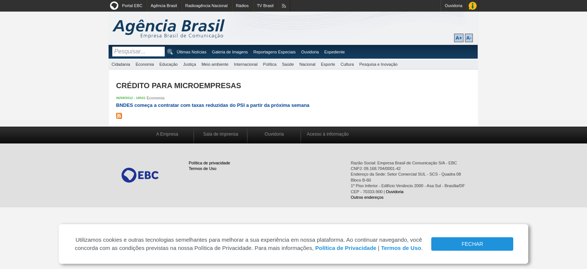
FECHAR (472, 244)
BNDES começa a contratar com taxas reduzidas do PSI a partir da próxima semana (213, 105)
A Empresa (167, 134)
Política (270, 64)
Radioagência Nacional (206, 5)
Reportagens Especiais (274, 52)
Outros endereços (367, 197)
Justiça (189, 64)
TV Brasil (265, 5)
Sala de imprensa (220, 134)
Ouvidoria (453, 5)
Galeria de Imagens (230, 52)
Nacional (307, 64)
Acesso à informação (328, 134)
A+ (459, 38)
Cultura (347, 64)
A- (469, 38)
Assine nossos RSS (284, 6)
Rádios (242, 5)
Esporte (328, 64)
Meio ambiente (214, 64)
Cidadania (121, 64)
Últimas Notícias (191, 52)
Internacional (246, 64)
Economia (145, 64)
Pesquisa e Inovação (378, 64)
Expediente (334, 52)
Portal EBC (132, 5)
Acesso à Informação (472, 6)
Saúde (288, 64)
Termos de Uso (202, 168)
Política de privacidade (209, 163)
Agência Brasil (163, 5)
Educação (168, 64)
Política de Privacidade (345, 248)
